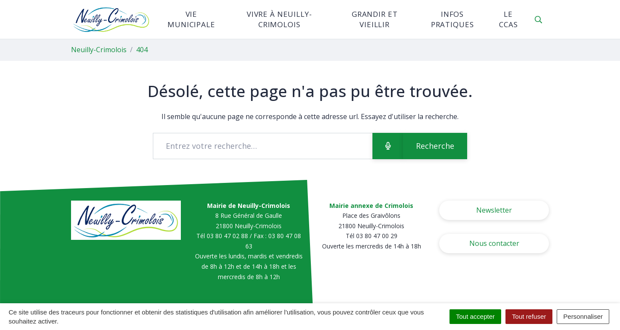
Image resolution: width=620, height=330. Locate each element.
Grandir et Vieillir (375, 19)
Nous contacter (494, 243)
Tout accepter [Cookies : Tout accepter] (475, 316)
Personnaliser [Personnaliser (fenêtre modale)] (583, 316)
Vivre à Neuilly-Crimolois (279, 19)
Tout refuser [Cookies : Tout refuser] (529, 316)
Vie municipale (191, 19)
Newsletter (494, 210)
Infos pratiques (452, 19)
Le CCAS (508, 19)
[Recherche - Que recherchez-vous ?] (263, 146)
